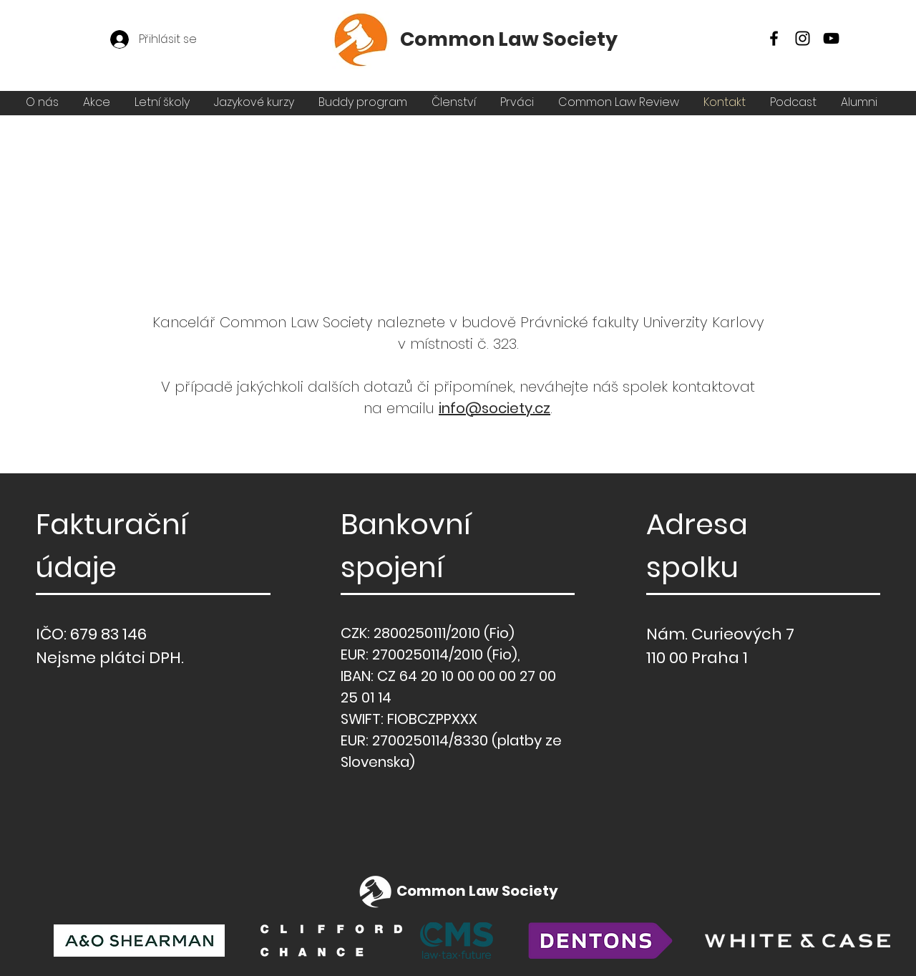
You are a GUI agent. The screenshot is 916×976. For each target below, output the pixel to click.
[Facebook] (774, 38)
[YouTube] (831, 38)
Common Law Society (509, 39)
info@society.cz (494, 408)
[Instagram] (802, 38)
